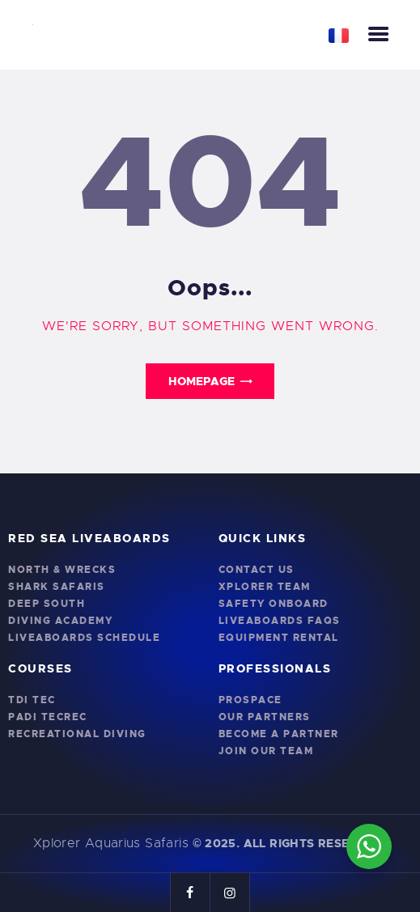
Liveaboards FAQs (279, 620)
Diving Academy (60, 620)
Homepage (201, 381)
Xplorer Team (264, 586)
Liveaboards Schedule (84, 637)
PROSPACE (250, 700)
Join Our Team (266, 750)
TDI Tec (32, 700)
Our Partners (264, 717)
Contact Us (256, 569)
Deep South (46, 603)
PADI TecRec (47, 717)
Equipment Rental (278, 637)
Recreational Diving (77, 733)
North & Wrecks (62, 569)
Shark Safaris (56, 586)
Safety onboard (273, 603)
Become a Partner (278, 733)
